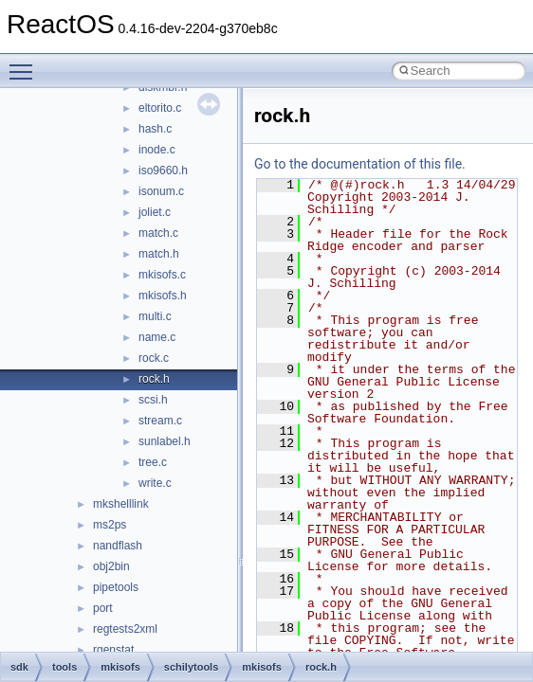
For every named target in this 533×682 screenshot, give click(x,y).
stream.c (160, 420)
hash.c (155, 128)
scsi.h (153, 399)
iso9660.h (163, 170)
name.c (156, 337)
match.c (158, 233)
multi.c (155, 316)
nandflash (117, 545)
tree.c (152, 462)
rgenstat (113, 649)
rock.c (153, 358)
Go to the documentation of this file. (360, 163)
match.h (158, 253)
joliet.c (154, 212)
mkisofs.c (162, 274)
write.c (155, 483)
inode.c (156, 149)
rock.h (154, 379)
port (103, 608)
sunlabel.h (164, 441)
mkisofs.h (162, 295)
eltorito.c (159, 108)
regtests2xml (125, 629)
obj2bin (111, 566)
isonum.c (161, 191)
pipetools (115, 587)
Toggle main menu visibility (25, 63)
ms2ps (109, 524)
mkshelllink (121, 504)
